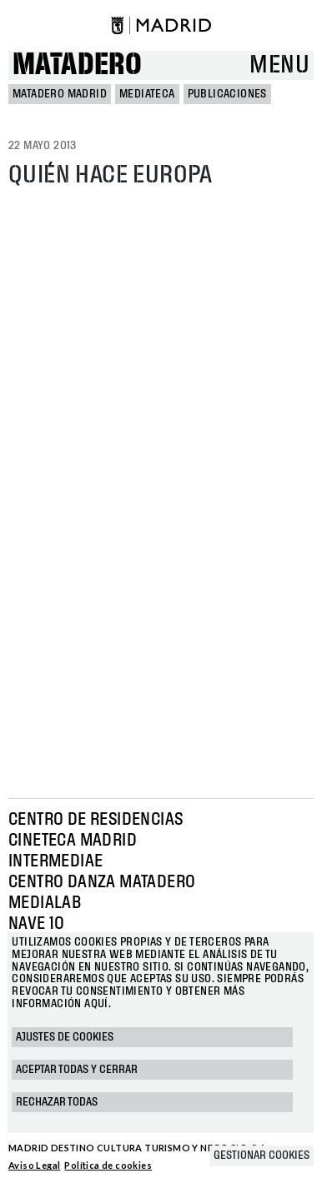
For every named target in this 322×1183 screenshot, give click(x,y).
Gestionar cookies (261, 1155)
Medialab (44, 903)
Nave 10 (36, 924)
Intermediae (55, 861)
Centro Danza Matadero (101, 882)
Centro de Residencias (95, 819)
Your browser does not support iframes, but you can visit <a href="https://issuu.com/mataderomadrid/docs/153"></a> (161, 489)
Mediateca (147, 94)
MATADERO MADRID (60, 94)
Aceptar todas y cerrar (77, 1070)
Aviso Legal (34, 1165)
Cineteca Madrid (72, 840)
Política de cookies (108, 1165)
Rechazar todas (57, 1102)
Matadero (77, 65)
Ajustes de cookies (64, 1037)
